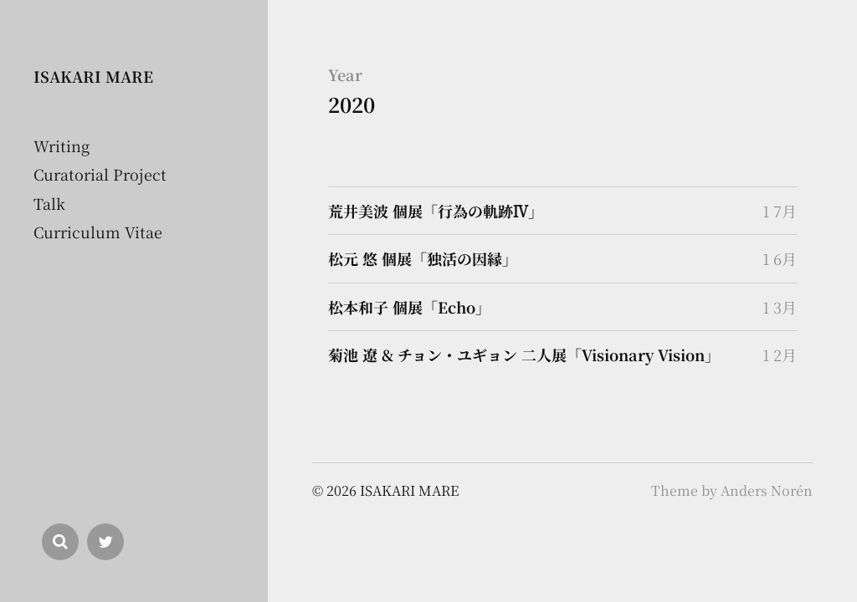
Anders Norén (767, 490)
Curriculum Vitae (97, 231)
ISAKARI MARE (93, 76)
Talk (49, 203)
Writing (61, 145)
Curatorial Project (100, 174)
